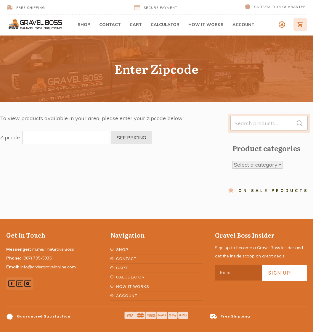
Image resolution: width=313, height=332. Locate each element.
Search (300, 123)
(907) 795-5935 (37, 258)
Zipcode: (54, 137)
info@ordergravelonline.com (48, 267)
